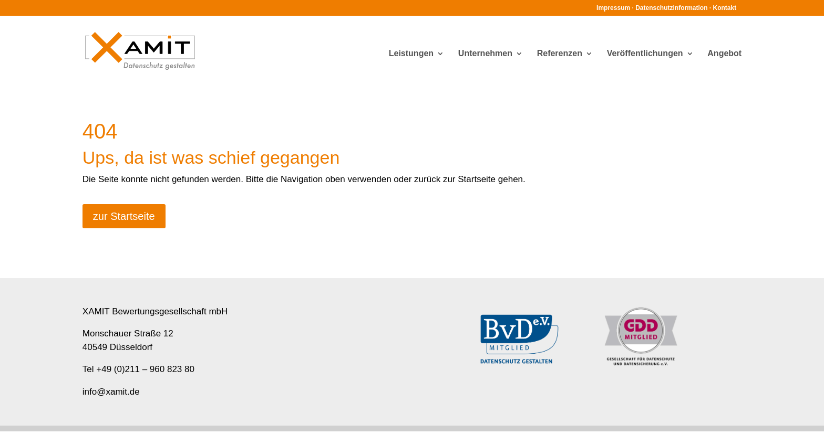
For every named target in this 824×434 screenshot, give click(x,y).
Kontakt (725, 8)
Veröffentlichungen (645, 54)
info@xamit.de (111, 392)
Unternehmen (485, 54)
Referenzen (559, 54)
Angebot (724, 54)
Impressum (613, 8)
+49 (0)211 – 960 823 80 (145, 369)
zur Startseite (124, 216)
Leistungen (411, 54)
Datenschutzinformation (671, 8)
